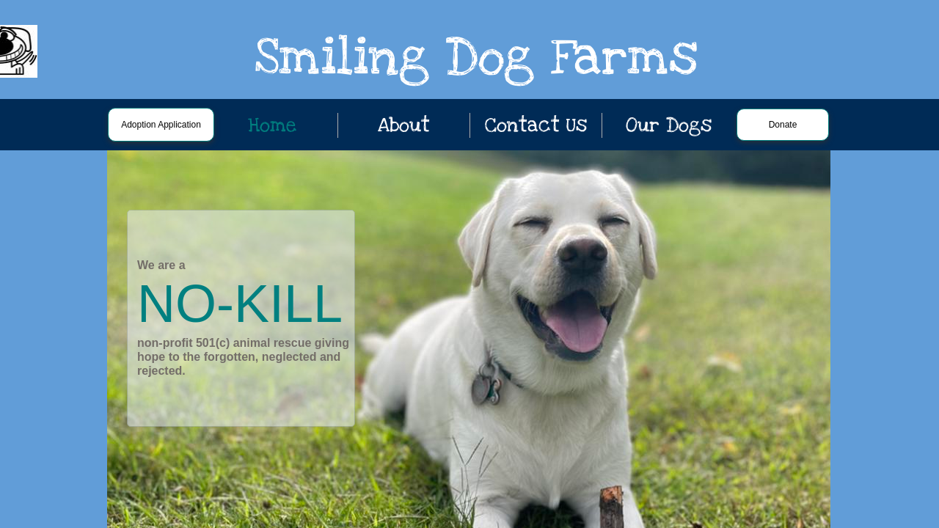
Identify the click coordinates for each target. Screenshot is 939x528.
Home (272, 125)
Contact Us (536, 125)
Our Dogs (669, 125)
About (404, 125)
